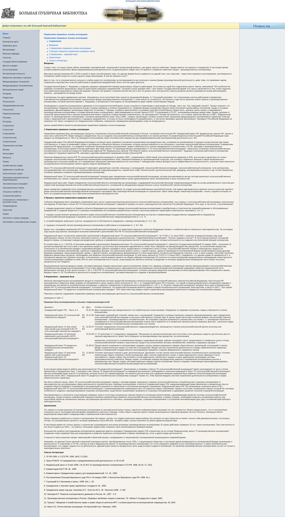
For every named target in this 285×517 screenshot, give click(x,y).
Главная (6, 38)
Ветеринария (9, 50)
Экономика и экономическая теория (19, 222)
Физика (6, 149)
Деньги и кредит (10, 66)
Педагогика (8, 97)
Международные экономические (18, 86)
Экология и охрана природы (16, 218)
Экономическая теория (13, 188)
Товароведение (10, 206)
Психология (8, 109)
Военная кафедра (11, 54)
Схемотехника (9, 141)
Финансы (7, 157)
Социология (8, 125)
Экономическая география (15, 184)
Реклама (7, 117)
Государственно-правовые (15, 62)
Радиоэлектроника (11, 113)
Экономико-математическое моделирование (16, 178)
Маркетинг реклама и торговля (17, 78)
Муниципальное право (13, 89)
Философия (8, 153)
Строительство (10, 137)
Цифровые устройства (13, 169)
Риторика (7, 121)
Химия (6, 161)
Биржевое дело (10, 46)
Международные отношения (16, 82)
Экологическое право (13, 173)
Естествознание (10, 70)
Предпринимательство (13, 105)
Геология (7, 58)
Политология (9, 101)
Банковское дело (11, 42)
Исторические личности (14, 74)
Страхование (9, 133)
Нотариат (7, 93)
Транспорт (7, 210)
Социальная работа (12, 196)
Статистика (8, 129)
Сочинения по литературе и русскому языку (16, 201)
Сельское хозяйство (12, 192)
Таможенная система (13, 145)
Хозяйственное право (13, 165)
